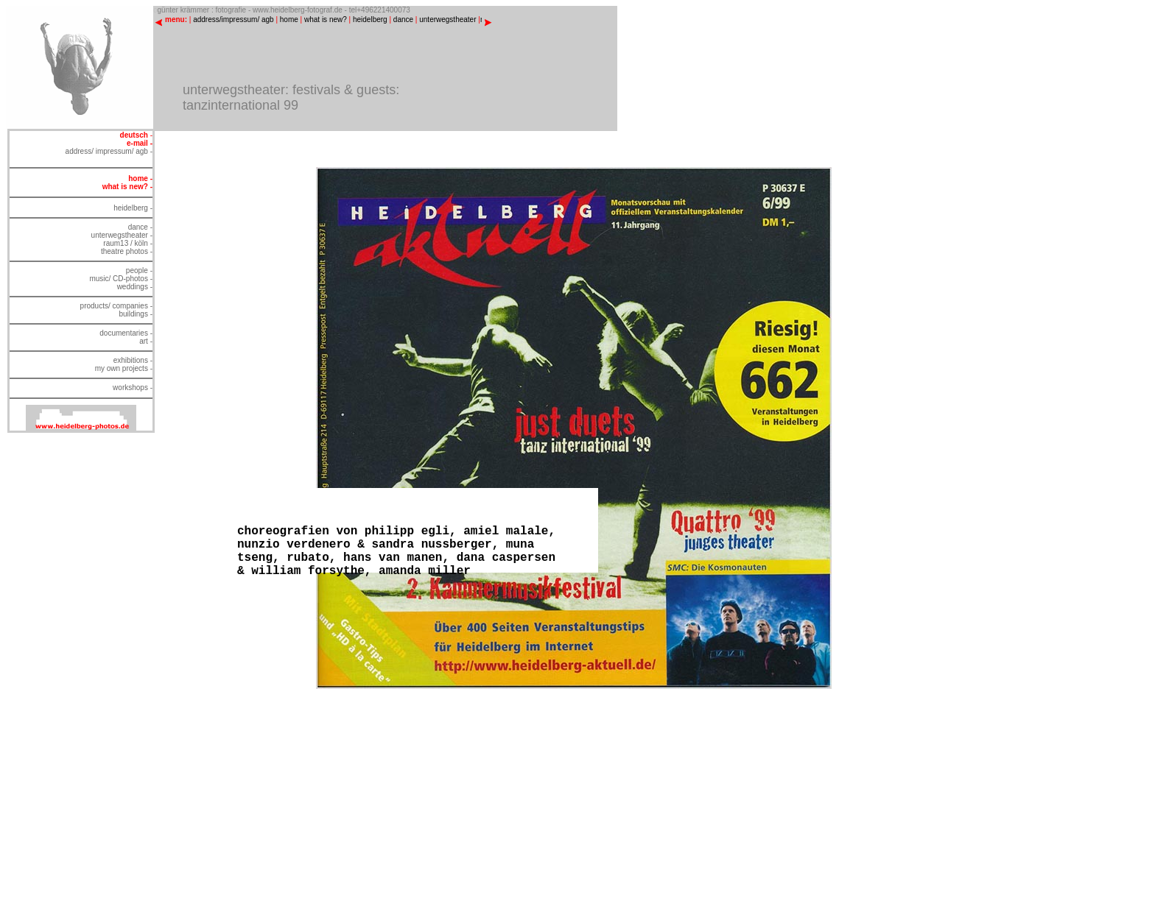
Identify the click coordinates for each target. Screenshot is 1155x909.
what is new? (325, 19)
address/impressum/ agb (233, 19)
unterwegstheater (447, 19)
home (289, 19)
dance (403, 19)
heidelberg (370, 19)
